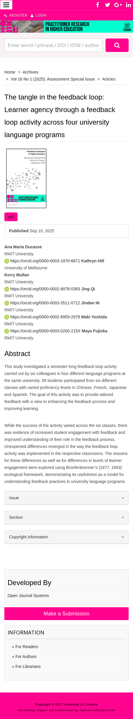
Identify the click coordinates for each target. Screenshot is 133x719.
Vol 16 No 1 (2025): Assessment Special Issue (53, 79)
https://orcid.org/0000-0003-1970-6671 (42, 261)
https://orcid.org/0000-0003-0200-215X (43, 331)
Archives (31, 72)
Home (9, 72)
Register (15, 15)
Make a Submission (66, 614)
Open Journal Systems (28, 595)
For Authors (25, 656)
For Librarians (27, 666)
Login (38, 15)
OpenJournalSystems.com (97, 710)
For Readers (26, 646)
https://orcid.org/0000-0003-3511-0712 (42, 303)
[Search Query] (53, 45)
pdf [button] (11, 216)
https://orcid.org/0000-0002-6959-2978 (42, 317)
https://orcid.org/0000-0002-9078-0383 (42, 289)
